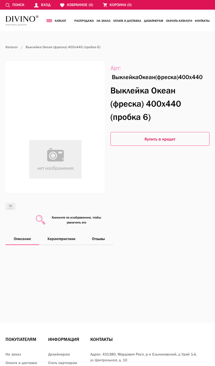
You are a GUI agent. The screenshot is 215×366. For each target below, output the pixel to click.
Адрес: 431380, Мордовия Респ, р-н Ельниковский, (143, 357)
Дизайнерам (153, 20)
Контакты (202, 20)
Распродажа (84, 20)
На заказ (103, 20)
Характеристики (61, 238)
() (117, 4)
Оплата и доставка (127, 20)
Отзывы (98, 238)
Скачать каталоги (179, 20)
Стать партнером (62, 362)
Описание (22, 238)
